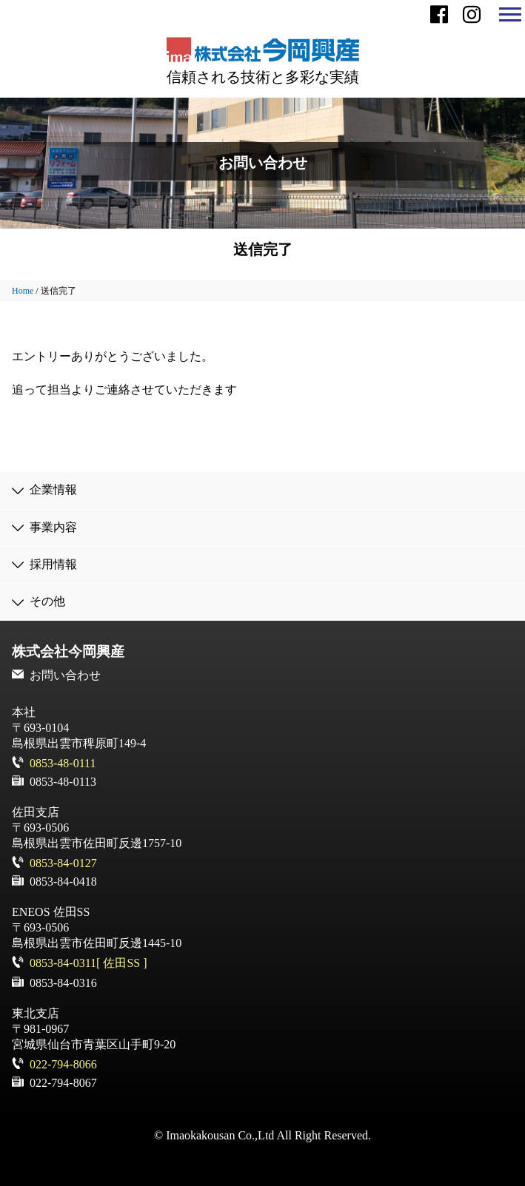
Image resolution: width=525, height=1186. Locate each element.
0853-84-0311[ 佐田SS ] (88, 963)
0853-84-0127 (63, 863)
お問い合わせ (65, 675)
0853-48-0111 (63, 763)
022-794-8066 (63, 1064)
